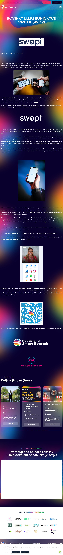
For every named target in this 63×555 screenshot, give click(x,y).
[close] (61, 544)
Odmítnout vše (16, 552)
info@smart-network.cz (6, 2)
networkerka (23, 288)
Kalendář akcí (46, 2)
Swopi (36, 102)
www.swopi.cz (25, 328)
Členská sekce (57, 2)
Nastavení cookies (6, 552)
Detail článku (10, 423)
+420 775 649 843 (17, 2)
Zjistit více (15, 549)
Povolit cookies (25, 552)
